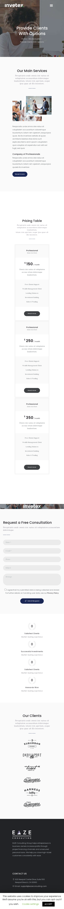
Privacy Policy (53, 593)
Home (24, 39)
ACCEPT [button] (48, 904)
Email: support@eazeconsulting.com (31, 886)
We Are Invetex (35, 39)
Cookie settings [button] (30, 904)
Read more (20, 174)
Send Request (33, 601)
